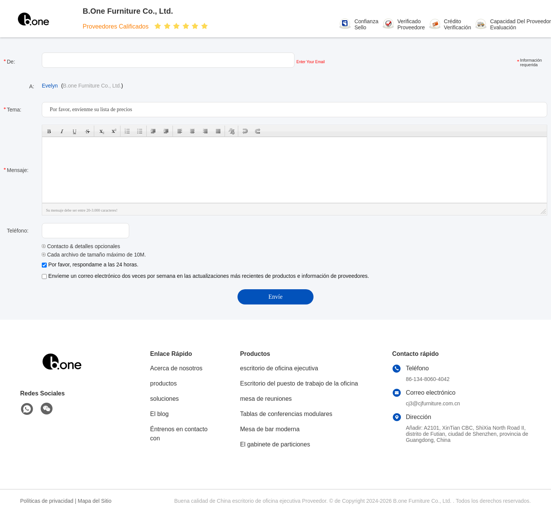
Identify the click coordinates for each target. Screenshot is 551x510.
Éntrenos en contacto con (178, 433)
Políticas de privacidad (46, 501)
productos (163, 383)
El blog (159, 414)
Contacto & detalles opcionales (81, 246)
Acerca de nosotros (176, 368)
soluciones (164, 398)
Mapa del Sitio (95, 501)
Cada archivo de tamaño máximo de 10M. (94, 255)
